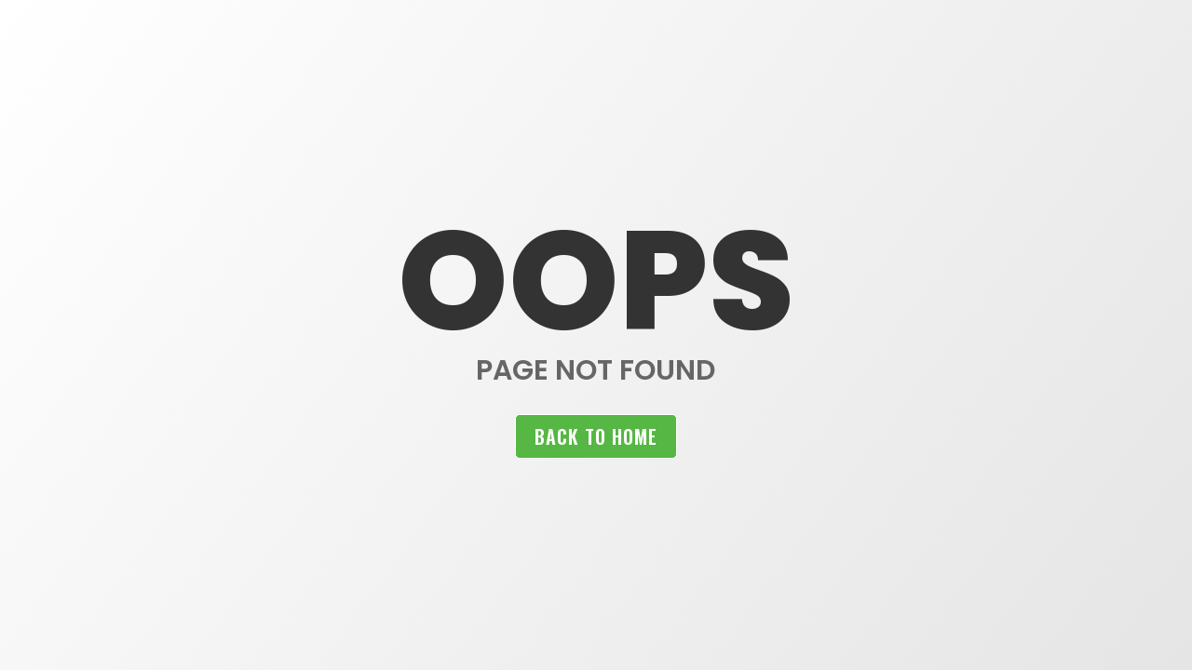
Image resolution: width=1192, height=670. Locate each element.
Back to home (596, 436)
